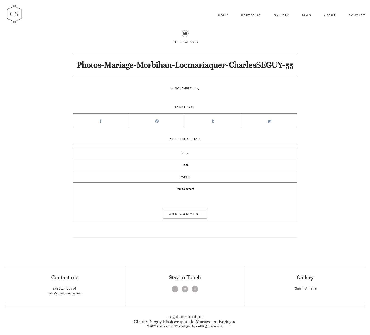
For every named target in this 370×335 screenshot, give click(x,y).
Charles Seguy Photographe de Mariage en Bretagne (185, 321)
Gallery (281, 15)
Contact (357, 15)
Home (223, 15)
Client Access (305, 288)
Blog (306, 15)
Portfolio (251, 15)
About (330, 15)
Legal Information (185, 316)
